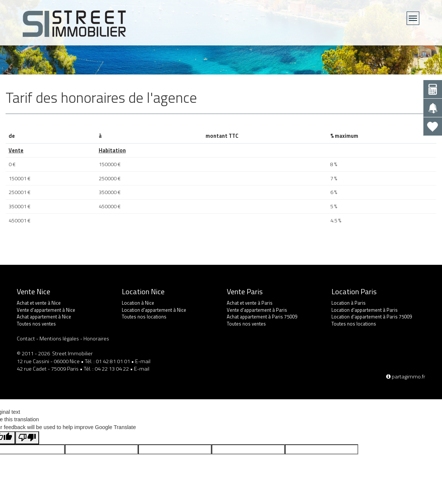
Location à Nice (138, 303)
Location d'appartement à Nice (154, 310)
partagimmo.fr (405, 376)
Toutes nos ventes (36, 323)
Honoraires (96, 338)
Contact (26, 338)
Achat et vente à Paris (250, 303)
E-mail (142, 361)
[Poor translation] (27, 438)
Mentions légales (59, 338)
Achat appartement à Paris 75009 (262, 316)
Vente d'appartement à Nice (46, 310)
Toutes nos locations (144, 316)
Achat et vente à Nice (39, 303)
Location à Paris (348, 303)
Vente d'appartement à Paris (257, 310)
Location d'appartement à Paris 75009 (371, 316)
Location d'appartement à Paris (364, 310)
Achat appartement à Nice (44, 316)
